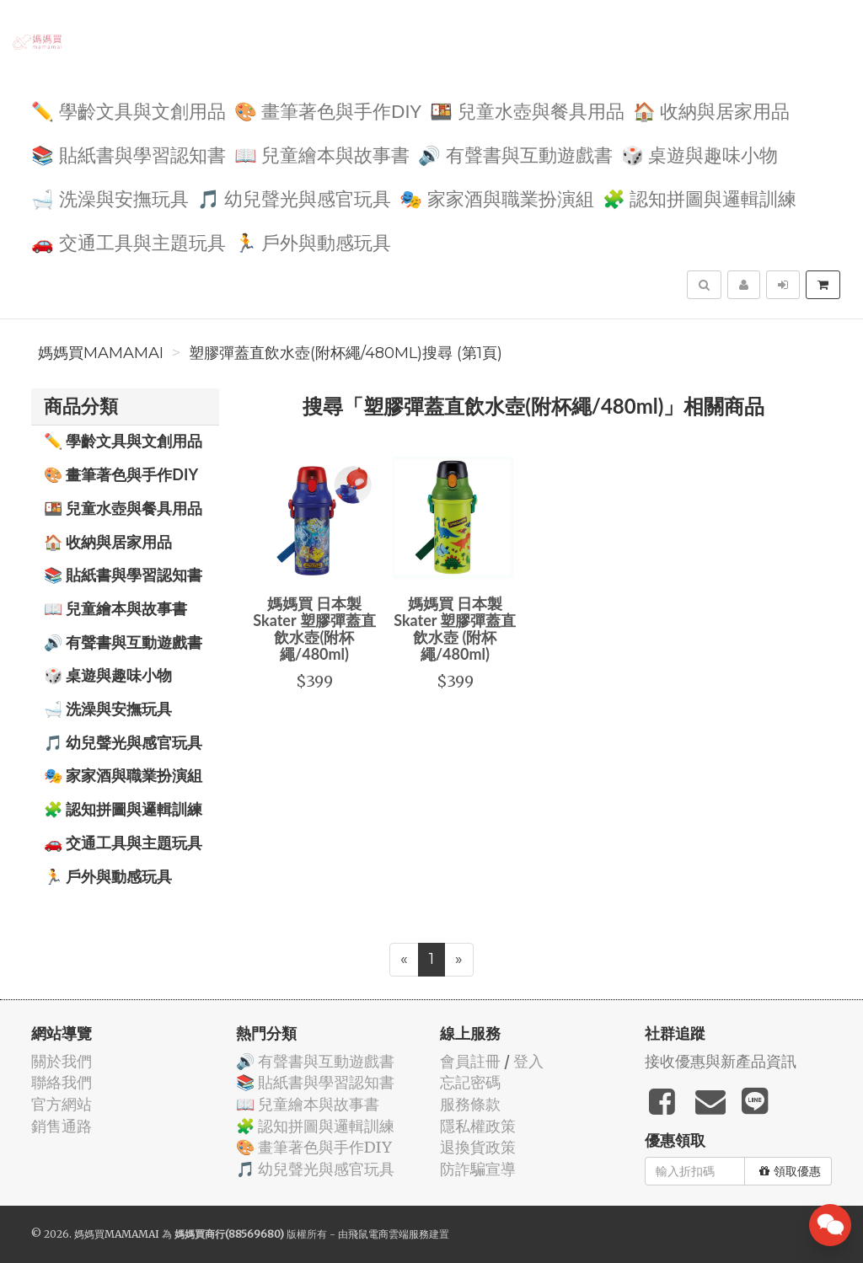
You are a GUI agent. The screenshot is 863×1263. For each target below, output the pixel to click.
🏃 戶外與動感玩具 (313, 241)
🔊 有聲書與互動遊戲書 (515, 153)
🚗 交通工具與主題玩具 (128, 241)
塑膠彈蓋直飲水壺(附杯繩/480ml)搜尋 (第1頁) (345, 353)
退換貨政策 (478, 1147)
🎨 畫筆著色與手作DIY (327, 110)
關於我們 (61, 1061)
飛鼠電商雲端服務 (388, 1234)
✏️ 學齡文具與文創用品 (128, 110)
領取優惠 (790, 1171)
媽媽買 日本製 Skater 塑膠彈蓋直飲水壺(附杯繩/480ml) (314, 628)
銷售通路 (61, 1126)
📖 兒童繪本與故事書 (322, 153)
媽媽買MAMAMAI (100, 353)
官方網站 (61, 1104)
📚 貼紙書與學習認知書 (128, 153)
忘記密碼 (470, 1082)
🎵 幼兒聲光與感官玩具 (294, 197)
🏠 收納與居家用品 (712, 110)
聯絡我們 (61, 1082)
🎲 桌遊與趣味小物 (700, 153)
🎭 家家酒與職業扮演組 (496, 197)
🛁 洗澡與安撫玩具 (110, 197)
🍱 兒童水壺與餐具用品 (527, 110)
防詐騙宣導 (478, 1169)
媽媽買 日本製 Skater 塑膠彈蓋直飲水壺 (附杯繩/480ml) (455, 628)
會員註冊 (470, 1061)
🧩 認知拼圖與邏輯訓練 (700, 197)
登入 (528, 1061)
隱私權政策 (478, 1126)
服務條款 (470, 1104)
